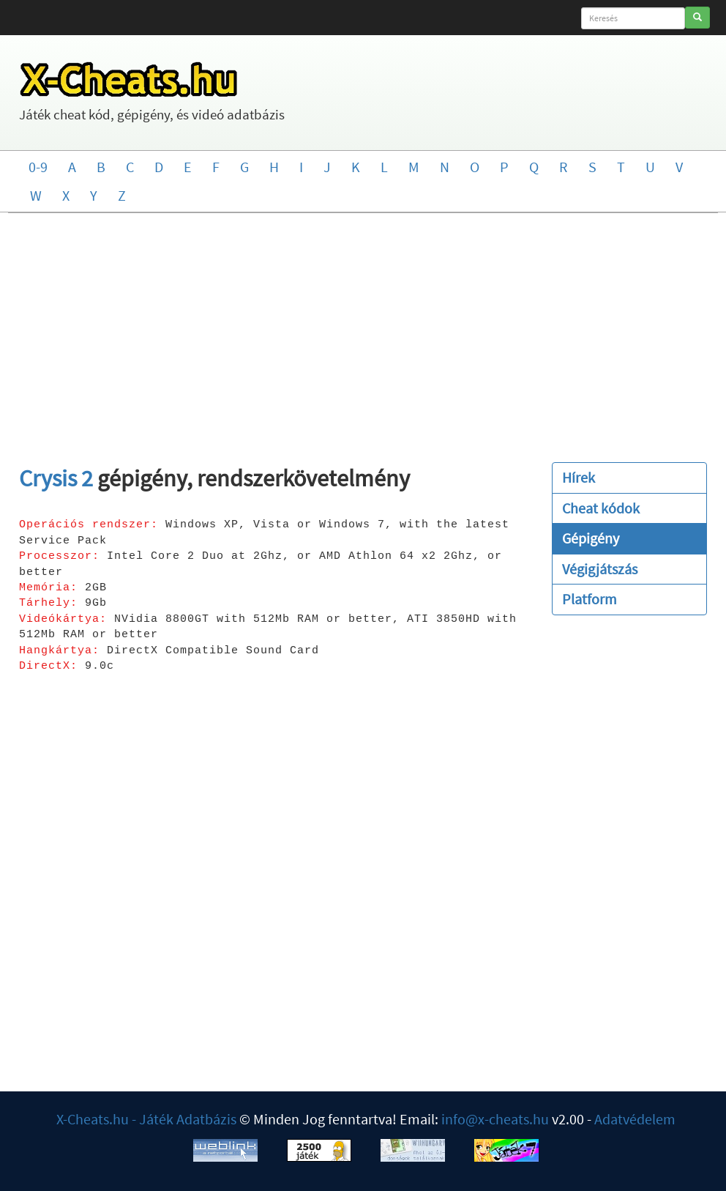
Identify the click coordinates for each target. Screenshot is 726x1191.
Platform (589, 599)
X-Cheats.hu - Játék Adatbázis (146, 1119)
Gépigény (590, 538)
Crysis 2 (56, 478)
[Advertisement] (363, 330)
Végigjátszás (599, 569)
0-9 (38, 166)
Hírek (578, 477)
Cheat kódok (601, 508)
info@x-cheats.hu (495, 1119)
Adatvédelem (635, 1119)
